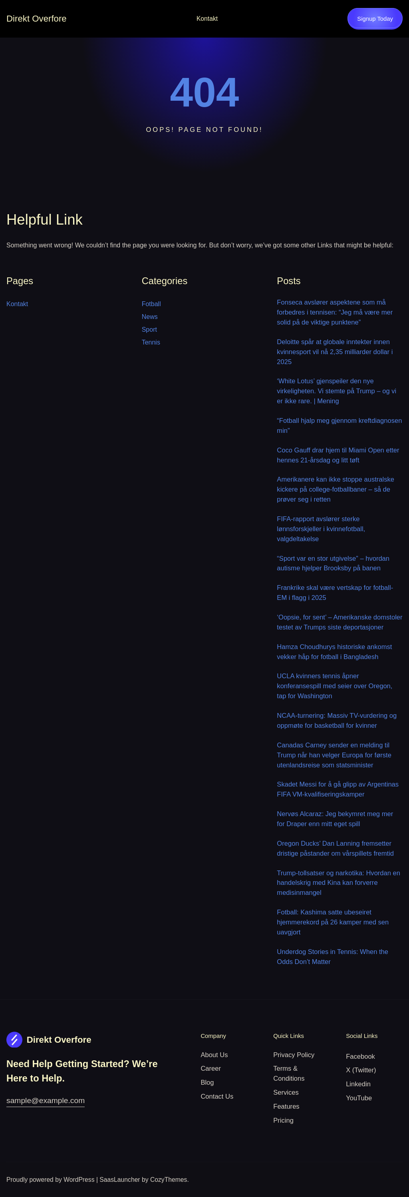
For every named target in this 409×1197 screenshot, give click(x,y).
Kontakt (207, 18)
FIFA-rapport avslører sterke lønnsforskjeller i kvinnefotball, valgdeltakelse (321, 529)
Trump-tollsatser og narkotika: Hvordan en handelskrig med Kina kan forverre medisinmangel (338, 883)
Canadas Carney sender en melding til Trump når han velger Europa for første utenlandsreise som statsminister (334, 755)
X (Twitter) (361, 1070)
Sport (149, 329)
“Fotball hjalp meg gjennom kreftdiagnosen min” (339, 425)
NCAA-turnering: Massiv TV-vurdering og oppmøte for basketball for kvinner (337, 720)
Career (211, 1068)
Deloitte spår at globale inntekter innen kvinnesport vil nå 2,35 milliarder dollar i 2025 (335, 352)
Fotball (151, 304)
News (150, 316)
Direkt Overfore (36, 19)
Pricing (283, 1120)
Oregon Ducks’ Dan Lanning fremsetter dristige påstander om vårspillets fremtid (335, 848)
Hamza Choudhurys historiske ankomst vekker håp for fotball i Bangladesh (334, 652)
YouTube (359, 1098)
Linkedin (358, 1084)
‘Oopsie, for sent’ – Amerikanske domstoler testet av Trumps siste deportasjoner (339, 622)
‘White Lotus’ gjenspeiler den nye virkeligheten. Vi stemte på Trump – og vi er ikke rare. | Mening (336, 391)
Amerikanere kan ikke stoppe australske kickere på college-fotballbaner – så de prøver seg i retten (335, 489)
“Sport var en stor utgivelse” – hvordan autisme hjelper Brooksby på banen (333, 563)
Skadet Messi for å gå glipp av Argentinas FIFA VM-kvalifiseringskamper (338, 789)
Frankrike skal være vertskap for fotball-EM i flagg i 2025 (335, 592)
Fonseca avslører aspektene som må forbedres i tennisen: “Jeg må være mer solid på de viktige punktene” (335, 312)
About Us (214, 1055)
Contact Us (217, 1096)
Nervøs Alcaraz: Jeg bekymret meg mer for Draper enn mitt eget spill (335, 819)
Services (286, 1092)
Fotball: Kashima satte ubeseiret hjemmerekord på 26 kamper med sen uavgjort (333, 922)
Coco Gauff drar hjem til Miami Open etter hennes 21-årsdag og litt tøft (338, 455)
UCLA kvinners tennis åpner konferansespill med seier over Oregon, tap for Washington (334, 686)
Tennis (151, 342)
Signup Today (375, 19)
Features (286, 1106)
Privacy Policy (293, 1055)
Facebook (360, 1056)
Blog (207, 1082)
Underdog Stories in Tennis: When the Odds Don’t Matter (332, 957)
